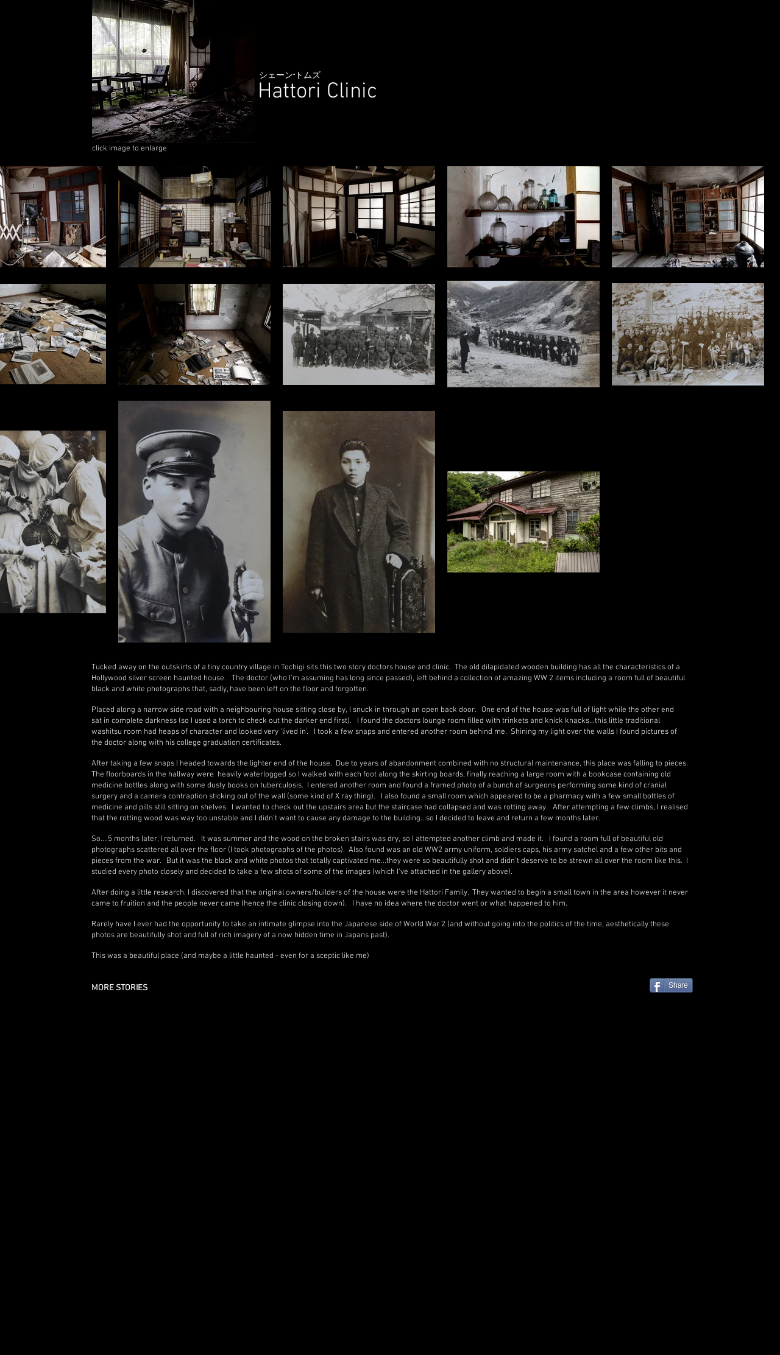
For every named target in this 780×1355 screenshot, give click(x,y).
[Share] (671, 985)
